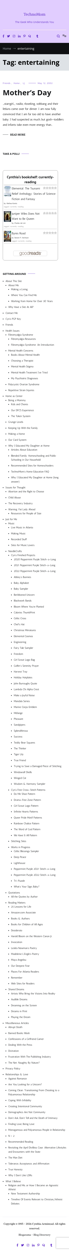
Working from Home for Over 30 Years (32, 301)
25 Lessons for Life (21, 906)
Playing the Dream (20, 1017)
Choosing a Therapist (22, 360)
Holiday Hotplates (23, 677)
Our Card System (17, 439)
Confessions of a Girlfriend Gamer (26, 1039)
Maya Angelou (18, 959)
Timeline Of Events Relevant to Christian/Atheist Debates (36, 1201)
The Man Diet (15, 1157)
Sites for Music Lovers (23, 545)
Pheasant (18, 718)
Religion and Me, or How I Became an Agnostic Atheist (33, 1187)
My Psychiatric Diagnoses (24, 378)
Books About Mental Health (25, 354)
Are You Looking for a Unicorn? (25, 1084)
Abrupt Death (15, 1027)
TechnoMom (34, 14)
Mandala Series (22, 701)
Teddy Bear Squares (24, 742)
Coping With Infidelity (19, 1100)
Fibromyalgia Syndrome (20, 334)
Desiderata (16, 930)
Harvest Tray (20, 671)
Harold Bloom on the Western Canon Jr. (31, 936)
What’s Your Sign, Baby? (27, 886)
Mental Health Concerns (20, 350)
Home (17, 83)
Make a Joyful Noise (24, 695)
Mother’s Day (27, 92)
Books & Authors (20, 918)
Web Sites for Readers (22, 983)
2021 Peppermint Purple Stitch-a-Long (34, 565)
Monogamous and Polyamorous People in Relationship (36, 1129)
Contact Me (12, 313)
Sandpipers (19, 724)
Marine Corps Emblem (25, 707)
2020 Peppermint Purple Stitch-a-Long (35, 559)
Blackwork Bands (22, 600)
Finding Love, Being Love (21, 1124)
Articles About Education (24, 449)
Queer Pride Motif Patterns (28, 817)
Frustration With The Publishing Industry (29, 1056)
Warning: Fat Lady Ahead (21, 509)
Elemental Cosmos (23, 636)
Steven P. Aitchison (21, 238)
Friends (6, 83)
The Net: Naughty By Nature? (24, 1062)
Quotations (14, 892)
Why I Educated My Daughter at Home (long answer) (35, 479)
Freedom (18, 654)
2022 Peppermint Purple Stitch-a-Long (35, 571)
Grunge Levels (15, 422)
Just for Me (11, 519)
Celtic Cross (20, 618)
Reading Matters (16, 902)
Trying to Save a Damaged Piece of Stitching (37, 766)
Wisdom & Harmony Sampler (29, 783)
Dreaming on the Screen (24, 1005)
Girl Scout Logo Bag (24, 659)
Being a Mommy (17, 400)
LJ (24, 83)
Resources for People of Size (26, 513)
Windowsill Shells (23, 772)
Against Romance (17, 1078)
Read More (17, 134)
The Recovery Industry (20, 503)
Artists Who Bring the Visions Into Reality (33, 993)
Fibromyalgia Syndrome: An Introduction (32, 344)
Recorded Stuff (19, 539)
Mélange (18, 713)
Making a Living (19, 289)
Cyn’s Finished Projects (23, 555)
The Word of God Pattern (27, 829)
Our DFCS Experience (22, 410)
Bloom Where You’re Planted (29, 606)
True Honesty (15, 1169)
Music (11, 523)
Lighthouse (19, 863)
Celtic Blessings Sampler (26, 851)
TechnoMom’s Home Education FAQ (30, 471)
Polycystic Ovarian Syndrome (23, 384)
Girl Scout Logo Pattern (26, 805)
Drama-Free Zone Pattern (27, 800)
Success (18, 736)
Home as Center (14, 396)
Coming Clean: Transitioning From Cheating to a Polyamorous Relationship (33, 1092)
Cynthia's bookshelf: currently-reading (30, 179)
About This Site (14, 281)
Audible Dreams (19, 999)
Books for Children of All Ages (27, 924)
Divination (13, 1050)
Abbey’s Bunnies (22, 577)
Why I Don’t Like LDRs (20, 1175)
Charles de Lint (20, 223)
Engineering (20, 642)
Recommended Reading (20, 1141)
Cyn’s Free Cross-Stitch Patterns (28, 789)
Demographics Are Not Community (26, 1112)
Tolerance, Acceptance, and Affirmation (28, 1163)
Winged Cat (20, 778)
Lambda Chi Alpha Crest (26, 689)
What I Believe (13, 1181)
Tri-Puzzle (19, 880)
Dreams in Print (19, 1011)
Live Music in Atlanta (22, 527)
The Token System (21, 416)
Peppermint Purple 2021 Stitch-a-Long (34, 868)
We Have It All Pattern (25, 835)
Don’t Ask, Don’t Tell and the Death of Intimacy (33, 1118)
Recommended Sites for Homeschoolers (32, 465)
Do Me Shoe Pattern (24, 793)
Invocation (16, 942)
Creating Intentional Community (25, 1106)
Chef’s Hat (19, 624)
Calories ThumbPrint (24, 612)
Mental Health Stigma (22, 366)
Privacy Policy (13, 1068)
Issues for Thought (15, 487)
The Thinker (20, 748)
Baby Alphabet (21, 583)
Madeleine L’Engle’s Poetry (25, 954)
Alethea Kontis (11, 203)
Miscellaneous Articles (17, 1023)
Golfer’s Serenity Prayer (26, 665)
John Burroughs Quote (25, 683)
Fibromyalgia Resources (23, 339)
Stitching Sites (18, 841)
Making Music (18, 533)
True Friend (20, 760)
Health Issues (13, 330)
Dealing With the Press (20, 1044)
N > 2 (11, 1135)
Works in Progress (20, 847)
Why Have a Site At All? (21, 307)
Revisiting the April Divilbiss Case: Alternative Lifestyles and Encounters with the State (37, 1149)
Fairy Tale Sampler (23, 647)
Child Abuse (14, 497)
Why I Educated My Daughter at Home (29, 445)
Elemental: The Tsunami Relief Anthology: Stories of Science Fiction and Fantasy (34, 194)
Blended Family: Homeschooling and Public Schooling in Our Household (33, 457)
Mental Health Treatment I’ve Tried (29, 372)
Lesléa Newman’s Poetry (24, 948)
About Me (13, 285)
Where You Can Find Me (24, 295)
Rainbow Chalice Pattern (26, 823)
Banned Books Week (19, 1033)
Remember (16, 977)
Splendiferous (21, 730)
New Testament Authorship (25, 1193)
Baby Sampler (21, 588)
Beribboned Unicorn (24, 594)
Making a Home (16, 433)
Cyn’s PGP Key (13, 318)
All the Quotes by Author (24, 896)
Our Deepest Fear (20, 965)
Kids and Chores (19, 404)
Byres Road (18, 233)
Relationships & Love (17, 1074)
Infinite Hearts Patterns (26, 811)
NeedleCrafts (15, 551)
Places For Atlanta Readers (25, 971)
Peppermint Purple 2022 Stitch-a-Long (35, 875)
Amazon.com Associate (23, 912)
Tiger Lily (19, 754)
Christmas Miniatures (25, 630)
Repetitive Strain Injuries (21, 390)
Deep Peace (20, 857)
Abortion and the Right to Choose (26, 491)
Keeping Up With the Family (23, 428)
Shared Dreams (16, 989)
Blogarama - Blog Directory (35, 1234)
